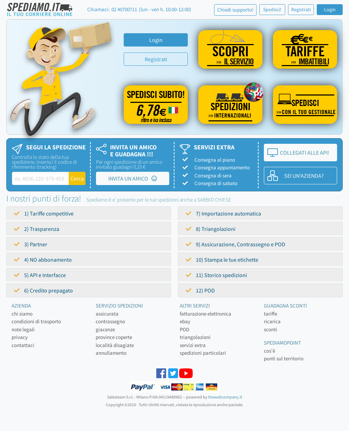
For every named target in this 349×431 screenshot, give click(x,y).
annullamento (111, 352)
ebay (185, 321)
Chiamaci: (98, 9)
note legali (23, 329)
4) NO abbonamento (43, 259)
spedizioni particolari (203, 352)
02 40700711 (124, 9)
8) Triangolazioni (210, 228)
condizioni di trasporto (36, 321)
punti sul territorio (283, 358)
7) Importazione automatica (223, 213)
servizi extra (193, 345)
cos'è (269, 350)
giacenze (105, 329)
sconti (270, 329)
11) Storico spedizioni (216, 274)
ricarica (272, 321)
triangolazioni (195, 337)
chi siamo (22, 313)
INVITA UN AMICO (132, 178)
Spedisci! (272, 9)
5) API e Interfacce (40, 274)
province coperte (114, 337)
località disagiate (115, 345)
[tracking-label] (40, 178)
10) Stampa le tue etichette (222, 259)
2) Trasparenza (36, 228)
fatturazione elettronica (205, 313)
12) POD (200, 290)
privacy (20, 337)
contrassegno (110, 321)
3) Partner (30, 244)
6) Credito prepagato (43, 290)
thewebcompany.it (225, 397)
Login (330, 9)
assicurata (107, 313)
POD (184, 329)
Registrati (301, 9)
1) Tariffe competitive (44, 213)
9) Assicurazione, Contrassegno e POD (235, 244)
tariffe (270, 313)
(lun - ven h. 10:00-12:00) (165, 9)
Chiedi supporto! (235, 9)
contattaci (23, 345)
